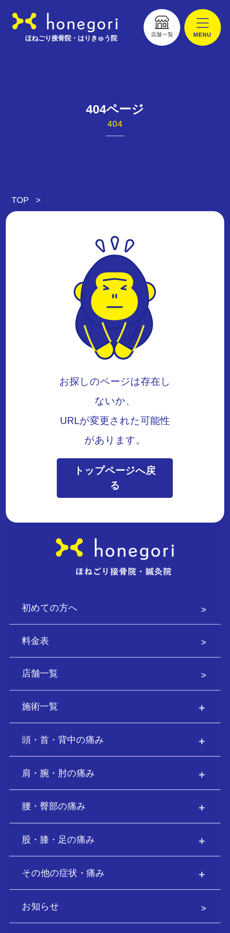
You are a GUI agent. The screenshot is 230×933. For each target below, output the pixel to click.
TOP (20, 200)
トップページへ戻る (115, 478)
